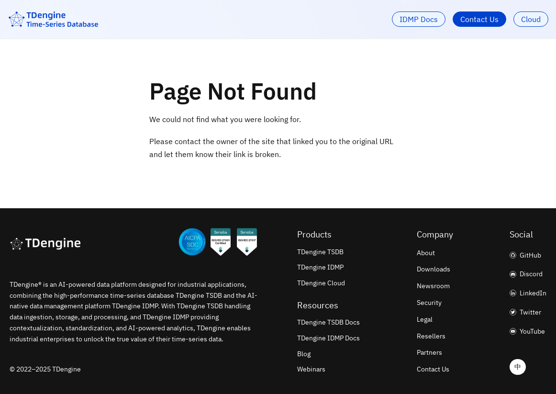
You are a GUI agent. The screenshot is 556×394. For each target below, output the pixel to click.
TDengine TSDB (320, 252)
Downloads (433, 269)
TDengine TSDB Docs (328, 322)
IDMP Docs (419, 19)
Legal (425, 319)
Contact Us (479, 19)
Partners (429, 352)
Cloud (531, 19)
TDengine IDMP (320, 267)
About (426, 252)
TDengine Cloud (321, 283)
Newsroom (433, 285)
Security (429, 302)
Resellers (431, 336)
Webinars (311, 369)
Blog (304, 353)
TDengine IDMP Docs (328, 338)
